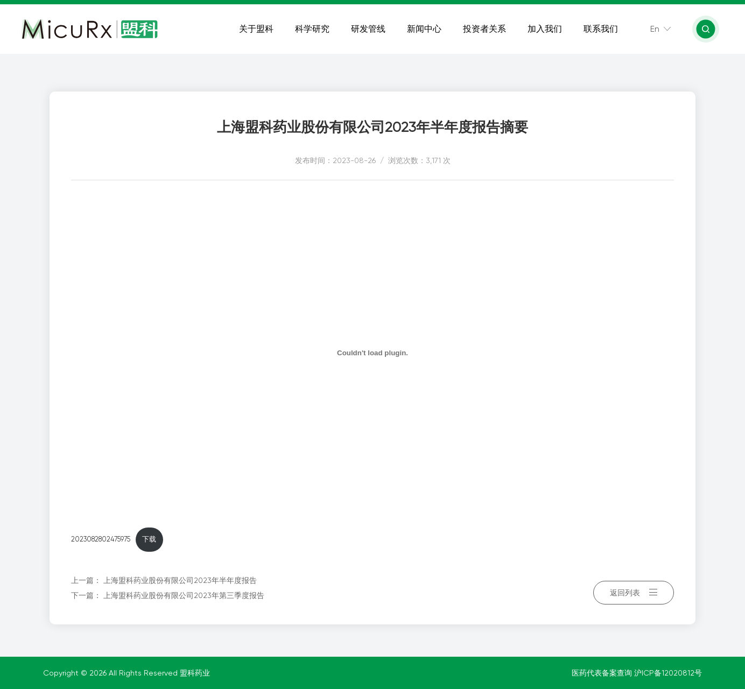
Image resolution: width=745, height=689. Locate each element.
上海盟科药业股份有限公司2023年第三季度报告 (183, 595)
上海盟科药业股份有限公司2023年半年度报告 (180, 580)
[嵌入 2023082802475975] (372, 352)
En (655, 32)
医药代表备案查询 (603, 673)
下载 (149, 539)
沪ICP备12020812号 (668, 673)
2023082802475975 (100, 539)
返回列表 (633, 587)
